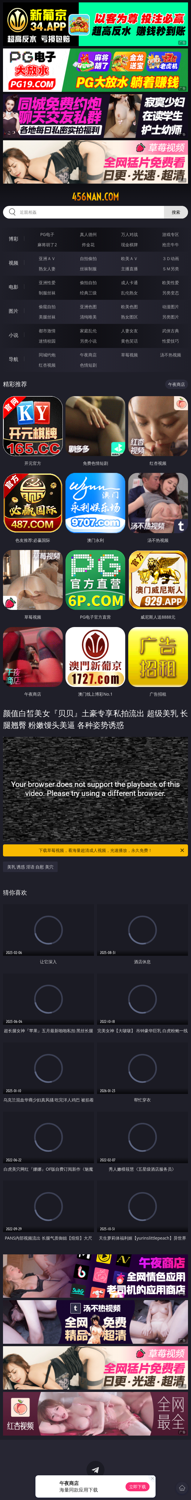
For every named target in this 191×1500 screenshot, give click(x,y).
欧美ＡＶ (129, 258)
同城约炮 (47, 355)
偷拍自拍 (88, 282)
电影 (13, 287)
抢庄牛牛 (170, 244)
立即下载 (137, 1486)
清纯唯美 (88, 317)
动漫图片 (170, 306)
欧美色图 (129, 306)
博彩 (13, 238)
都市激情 (47, 331)
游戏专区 (170, 234)
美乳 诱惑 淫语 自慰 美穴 (30, 867)
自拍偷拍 (88, 258)
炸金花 (88, 244)
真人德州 (88, 234)
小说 (13, 335)
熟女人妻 (47, 269)
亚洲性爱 (47, 282)
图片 (13, 311)
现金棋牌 (129, 244)
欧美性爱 (170, 282)
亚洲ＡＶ (47, 258)
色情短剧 (88, 365)
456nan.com (95, 197)
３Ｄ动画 (170, 258)
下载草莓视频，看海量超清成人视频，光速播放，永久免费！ (112, 850)
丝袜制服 (88, 269)
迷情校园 (47, 341)
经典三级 (88, 293)
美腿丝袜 (47, 317)
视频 (13, 262)
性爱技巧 (170, 341)
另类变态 (170, 293)
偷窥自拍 (47, 306)
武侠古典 (170, 331)
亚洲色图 (88, 306)
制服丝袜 (47, 293)
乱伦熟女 (129, 293)
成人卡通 (129, 282)
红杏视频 (47, 365)
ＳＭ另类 (170, 269)
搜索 (176, 212)
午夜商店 (88, 355)
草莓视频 (129, 355)
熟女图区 (129, 317)
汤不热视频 (170, 355)
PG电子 (47, 234)
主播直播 (129, 269)
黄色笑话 (129, 341)
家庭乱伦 (88, 331)
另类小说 (88, 341)
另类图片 (170, 317)
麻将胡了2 (47, 244)
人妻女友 (129, 331)
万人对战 (129, 234)
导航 (13, 359)
